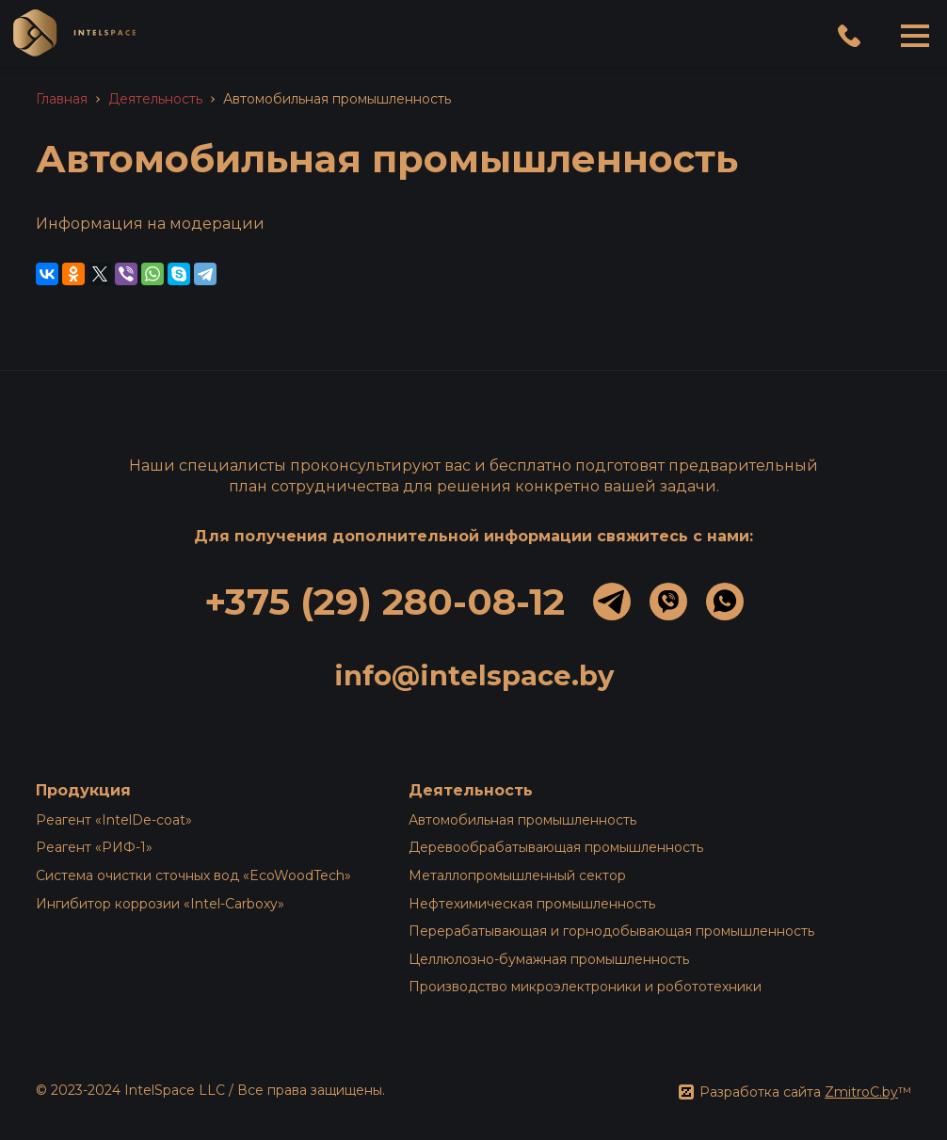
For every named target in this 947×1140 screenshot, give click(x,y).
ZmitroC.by (861, 1092)
